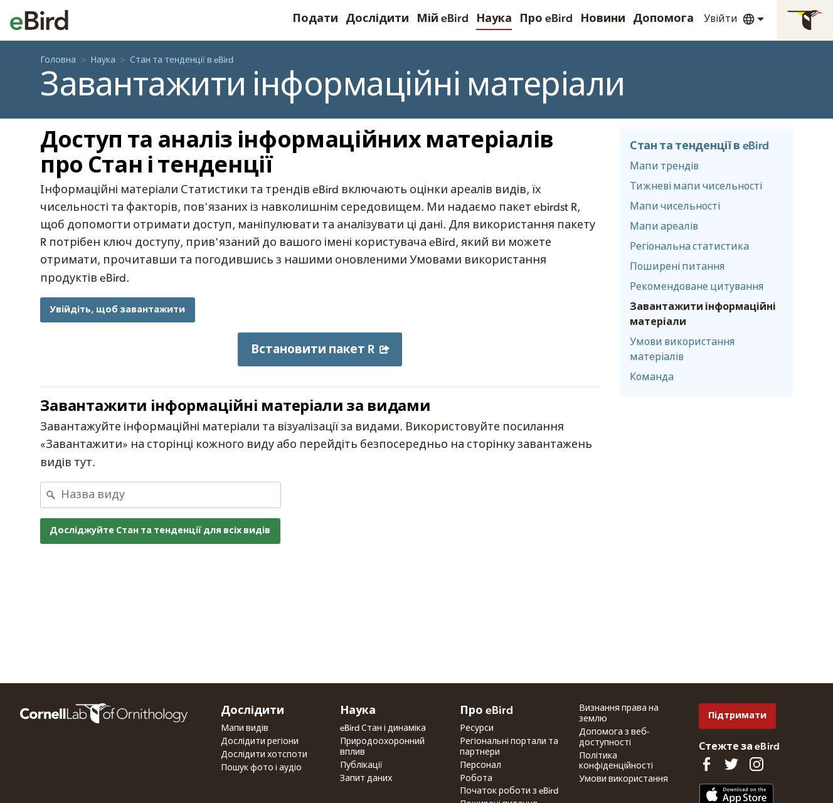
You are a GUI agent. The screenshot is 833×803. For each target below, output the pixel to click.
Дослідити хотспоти (264, 754)
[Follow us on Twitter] (731, 764)
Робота (476, 778)
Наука (494, 18)
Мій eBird (442, 18)
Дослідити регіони (260, 741)
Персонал (480, 765)
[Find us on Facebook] (706, 764)
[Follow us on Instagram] (756, 764)
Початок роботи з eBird (509, 791)
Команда (652, 377)
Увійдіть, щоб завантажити (117, 309)
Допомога (663, 18)
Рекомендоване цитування (696, 287)
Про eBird (546, 18)
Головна (58, 60)
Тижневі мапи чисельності (696, 186)
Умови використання (623, 779)
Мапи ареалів (664, 226)
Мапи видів (244, 728)
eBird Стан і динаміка (383, 728)
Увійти (721, 19)
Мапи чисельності (675, 206)
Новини (602, 18)
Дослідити (377, 18)
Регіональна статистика (689, 247)
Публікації (361, 765)
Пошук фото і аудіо (261, 767)
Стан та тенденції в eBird (181, 60)
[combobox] (170, 495)
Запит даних (366, 778)
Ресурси (477, 728)
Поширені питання (677, 267)
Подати (315, 18)
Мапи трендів (664, 166)
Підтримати (737, 715)
